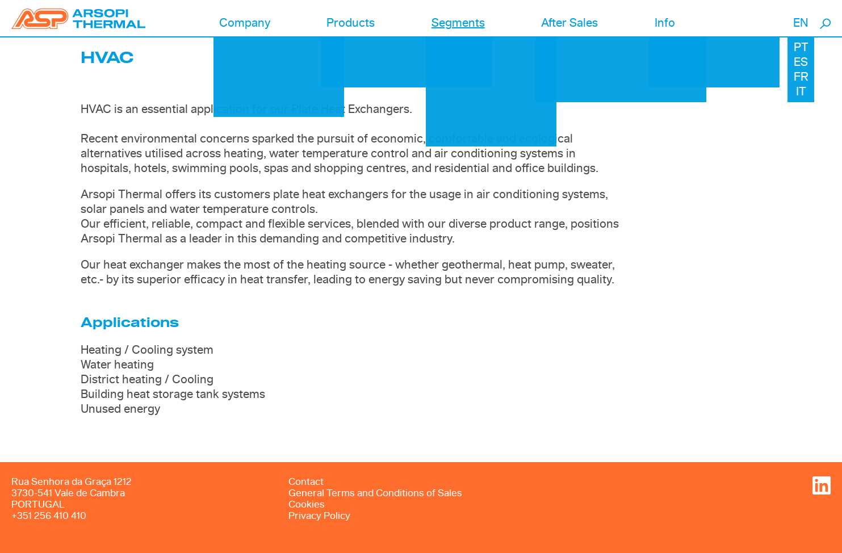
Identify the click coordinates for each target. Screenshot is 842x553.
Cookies (306, 504)
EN (801, 23)
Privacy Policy (319, 516)
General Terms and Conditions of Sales (375, 493)
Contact (306, 482)
